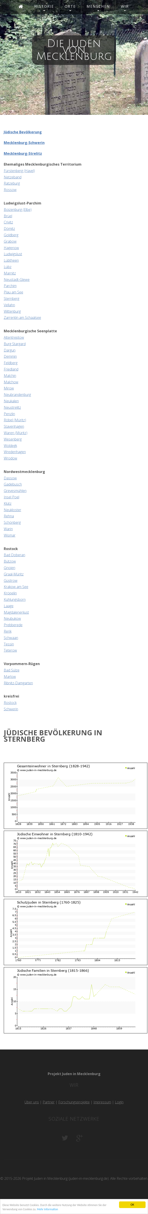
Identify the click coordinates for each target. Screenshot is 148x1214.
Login (119, 1102)
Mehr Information (49, 1209)
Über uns (32, 1102)
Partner (49, 1102)
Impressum (102, 1102)
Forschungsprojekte (74, 1102)
